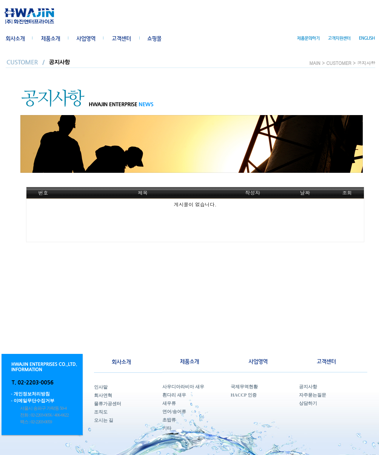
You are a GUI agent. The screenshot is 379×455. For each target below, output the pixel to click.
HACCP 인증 (244, 395)
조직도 (101, 412)
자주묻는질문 (312, 395)
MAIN (315, 63)
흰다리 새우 (174, 395)
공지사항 (308, 386)
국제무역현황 (244, 386)
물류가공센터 (107, 403)
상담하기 (308, 403)
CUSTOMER (338, 63)
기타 (166, 428)
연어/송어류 (174, 411)
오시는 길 (103, 420)
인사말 (101, 387)
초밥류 (169, 420)
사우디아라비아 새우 (183, 386)
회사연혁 (103, 395)
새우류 (169, 403)
